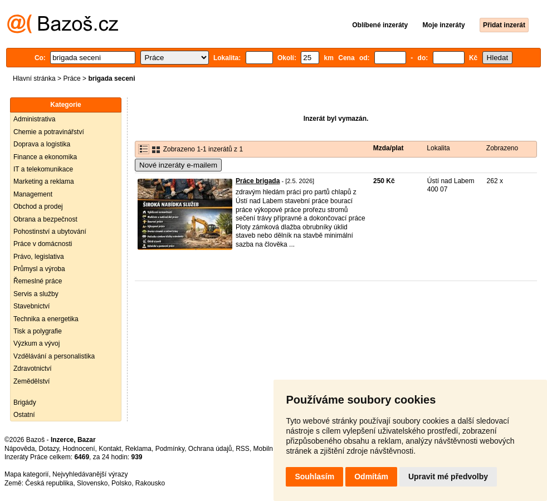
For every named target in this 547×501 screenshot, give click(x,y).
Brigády (24, 402)
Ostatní (24, 415)
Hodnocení (79, 449)
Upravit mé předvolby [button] (448, 476)
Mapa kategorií (26, 474)
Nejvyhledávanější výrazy (90, 474)
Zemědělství (31, 381)
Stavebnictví (31, 306)
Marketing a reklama (43, 181)
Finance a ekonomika (45, 157)
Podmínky (169, 449)
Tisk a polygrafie (37, 331)
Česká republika (49, 483)
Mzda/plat (388, 148)
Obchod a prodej (38, 206)
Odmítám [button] (371, 476)
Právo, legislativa (38, 257)
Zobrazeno (502, 148)
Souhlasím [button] (314, 476)
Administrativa (34, 119)
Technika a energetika (46, 319)
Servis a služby (35, 294)
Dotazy (48, 449)
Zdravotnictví (32, 368)
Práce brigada (258, 181)
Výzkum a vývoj (36, 343)
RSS (243, 449)
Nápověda (19, 449)
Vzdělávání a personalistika (54, 356)
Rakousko (150, 483)
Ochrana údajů (210, 449)
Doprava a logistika (41, 144)
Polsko (121, 483)
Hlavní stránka (34, 78)
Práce (71, 78)
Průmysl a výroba (39, 269)
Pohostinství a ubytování (49, 231)
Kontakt (110, 449)
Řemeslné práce (37, 281)
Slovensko (92, 483)
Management (32, 194)
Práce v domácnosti (42, 244)
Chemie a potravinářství (48, 132)
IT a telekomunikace (43, 169)
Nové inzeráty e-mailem (178, 165)
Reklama (138, 449)
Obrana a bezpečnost (45, 219)
